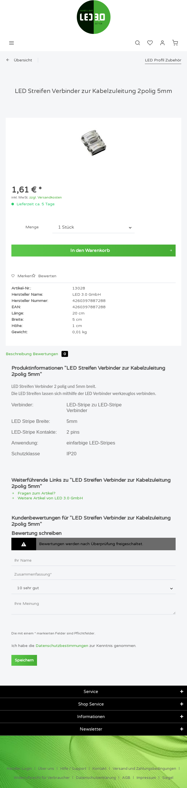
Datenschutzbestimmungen (62, 645)
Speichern (24, 660)
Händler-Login (19, 768)
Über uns (46, 768)
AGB (126, 777)
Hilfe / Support (73, 768)
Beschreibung (19, 353)
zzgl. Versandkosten (45, 197)
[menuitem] (11, 42)
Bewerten (44, 276)
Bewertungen (50, 353)
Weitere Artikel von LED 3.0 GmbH (47, 498)
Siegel (167, 777)
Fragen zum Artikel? (33, 493)
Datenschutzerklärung (96, 777)
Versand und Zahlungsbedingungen (144, 768)
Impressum (146, 777)
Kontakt (99, 768)
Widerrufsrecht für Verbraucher (42, 777)
